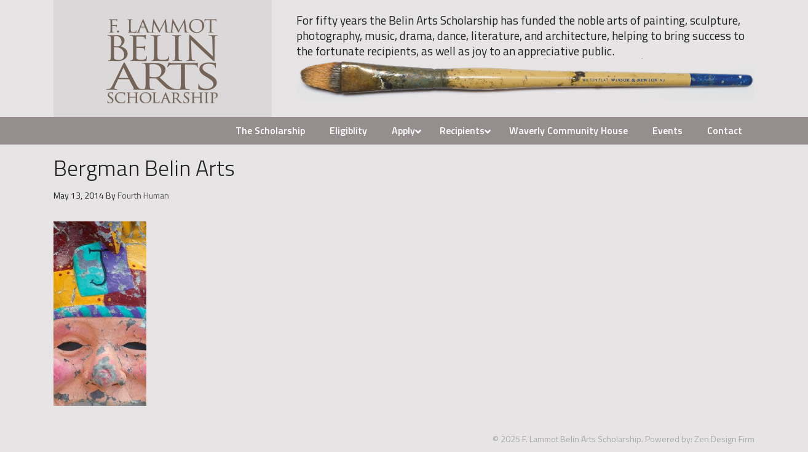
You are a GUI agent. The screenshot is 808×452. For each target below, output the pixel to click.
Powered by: (668, 438)
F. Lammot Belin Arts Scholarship (162, 58)
